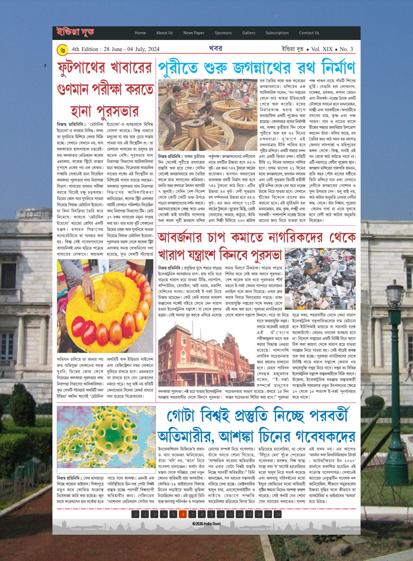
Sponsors (223, 32)
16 (278, 514)
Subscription (277, 32)
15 (269, 514)
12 (240, 514)
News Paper (193, 32)
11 (231, 514)
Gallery (248, 32)
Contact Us (309, 32)
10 (221, 514)
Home (140, 32)
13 (250, 514)
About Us (164, 32)
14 (259, 514)
